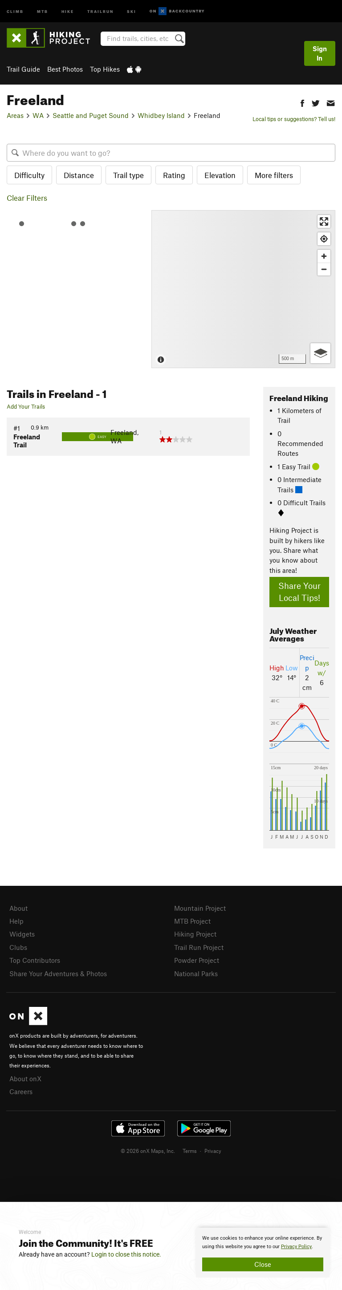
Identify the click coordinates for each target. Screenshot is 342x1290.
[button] (302, 102)
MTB (42, 11)
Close (262, 1264)
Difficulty (29, 174)
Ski (131, 11)
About (18, 908)
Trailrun (100, 11)
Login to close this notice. (126, 1254)
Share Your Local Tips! (299, 591)
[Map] (243, 289)
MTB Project (192, 921)
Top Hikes (105, 69)
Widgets (22, 934)
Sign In (320, 53)
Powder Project (196, 960)
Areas (15, 115)
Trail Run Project (199, 947)
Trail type (128, 174)
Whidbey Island (161, 115)
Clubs (18, 947)
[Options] (320, 353)
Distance (79, 174)
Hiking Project (195, 934)
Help (16, 921)
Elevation (220, 174)
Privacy (212, 1151)
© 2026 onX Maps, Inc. (148, 1151)
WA (38, 115)
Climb (15, 11)
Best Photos (65, 69)
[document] (262, 1252)
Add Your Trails (26, 406)
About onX (25, 1079)
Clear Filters (27, 197)
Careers (21, 1091)
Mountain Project (200, 908)
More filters (274, 174)
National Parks (196, 974)
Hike (67, 11)
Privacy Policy (296, 1246)
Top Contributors (34, 960)
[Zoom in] (324, 256)
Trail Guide (23, 69)
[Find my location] (324, 238)
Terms (190, 1151)
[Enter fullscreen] (324, 221)
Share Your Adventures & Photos (58, 974)
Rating (174, 174)
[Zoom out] (324, 269)
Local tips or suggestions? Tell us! (293, 118)
